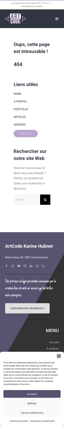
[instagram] (25, 265)
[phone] (43, 265)
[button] (59, 356)
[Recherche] (45, 200)
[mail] (37, 265)
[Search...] (27, 200)
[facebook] (6, 265)
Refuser (32, 403)
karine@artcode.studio (32, 6)
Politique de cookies (19, 421)
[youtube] (18, 265)
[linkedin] (31, 265)
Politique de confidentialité (42, 421)
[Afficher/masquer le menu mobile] (57, 19)
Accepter (32, 393)
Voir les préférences (32, 412)
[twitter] (12, 265)
